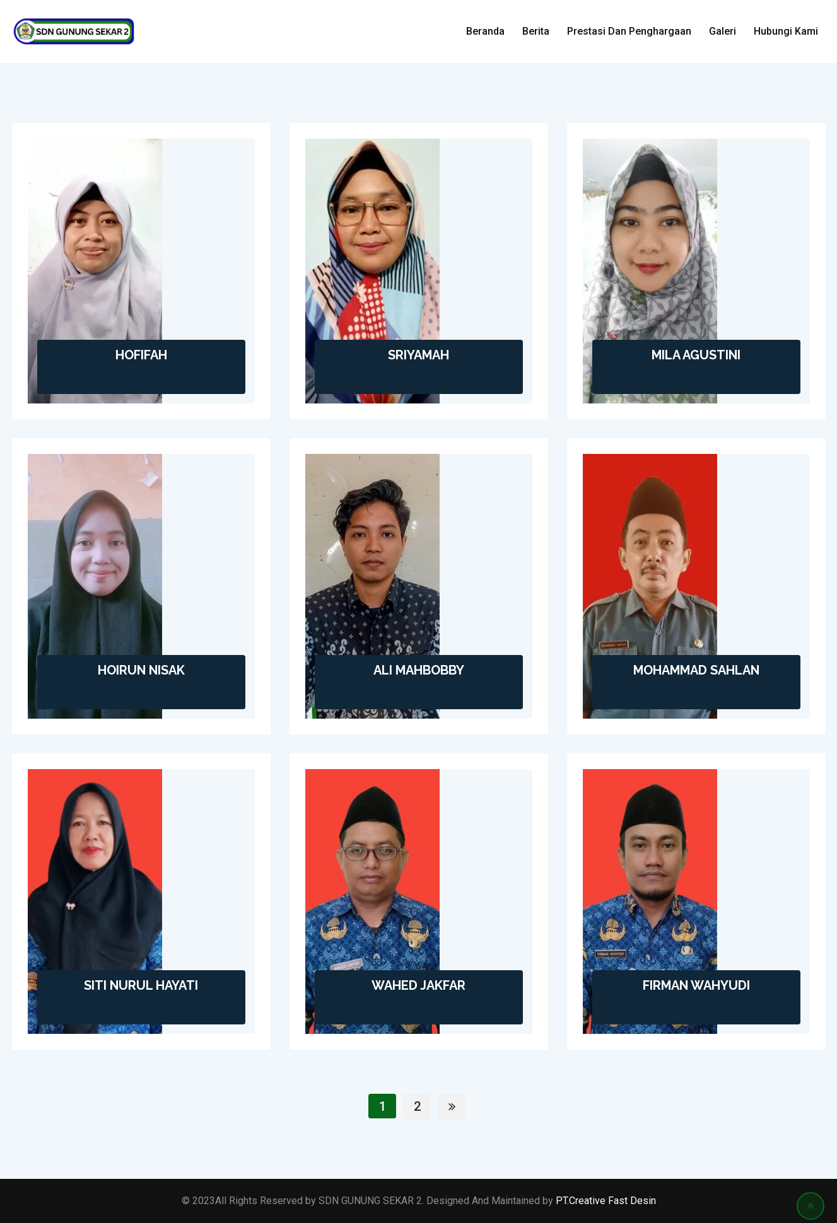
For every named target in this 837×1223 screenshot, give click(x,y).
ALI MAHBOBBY (418, 670)
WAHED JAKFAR (418, 985)
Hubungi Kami (786, 31)
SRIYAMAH (418, 354)
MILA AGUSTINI (696, 354)
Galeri (722, 31)
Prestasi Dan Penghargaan (629, 31)
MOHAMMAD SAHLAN (696, 670)
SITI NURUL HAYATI (141, 985)
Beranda (485, 31)
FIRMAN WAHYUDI (696, 985)
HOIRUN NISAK (141, 670)
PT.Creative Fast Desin (606, 1201)
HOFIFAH (141, 354)
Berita (535, 31)
